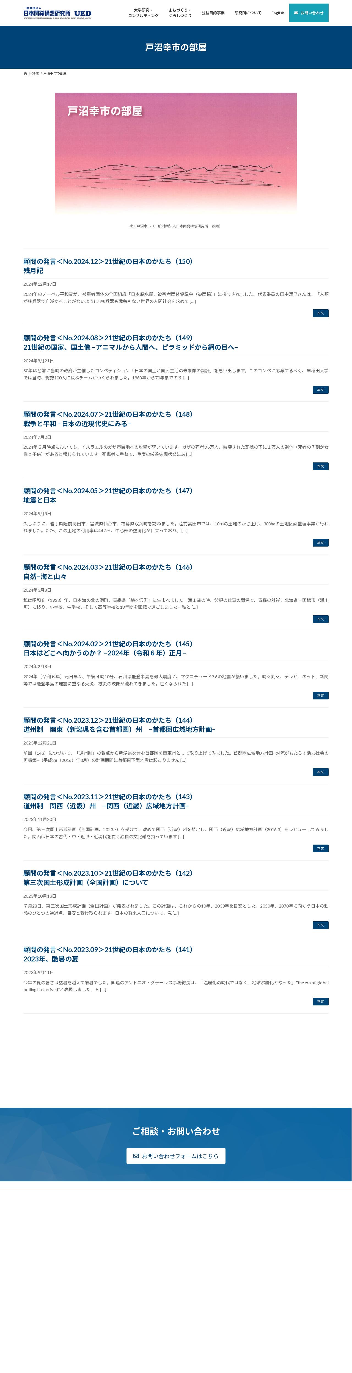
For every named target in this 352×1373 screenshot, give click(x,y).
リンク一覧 (270, 1194)
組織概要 (33, 1193)
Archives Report (198, 1192)
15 (185, 1028)
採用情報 (33, 1220)
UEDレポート (193, 1199)
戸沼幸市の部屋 (273, 1187)
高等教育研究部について (123, 1192)
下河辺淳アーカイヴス (199, 1180)
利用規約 (268, 1200)
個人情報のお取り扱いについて (285, 1207)
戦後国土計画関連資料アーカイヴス (213, 1186)
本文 (320, 313)
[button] (176, 1124)
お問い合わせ (272, 1180)
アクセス (33, 1213)
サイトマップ (272, 1213)
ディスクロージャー (41, 1200)
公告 (30, 1206)
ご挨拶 (32, 1186)
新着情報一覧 (36, 1226)
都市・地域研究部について (125, 1222)
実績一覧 (111, 1198)
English (267, 1219)
